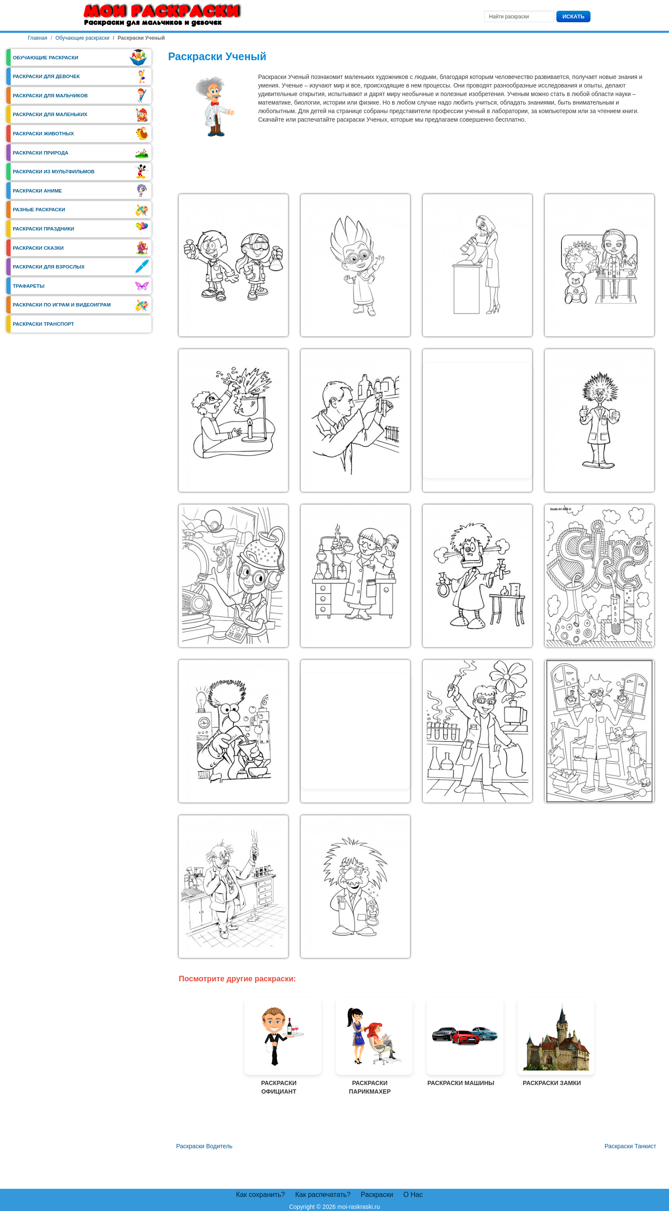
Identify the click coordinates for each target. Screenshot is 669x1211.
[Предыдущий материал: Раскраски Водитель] (204, 1146)
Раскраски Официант (278, 1046)
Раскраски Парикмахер (370, 1046)
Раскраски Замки (552, 1042)
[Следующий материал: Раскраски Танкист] (630, 1146)
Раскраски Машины (461, 1042)
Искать (573, 16)
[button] (233, 265)
